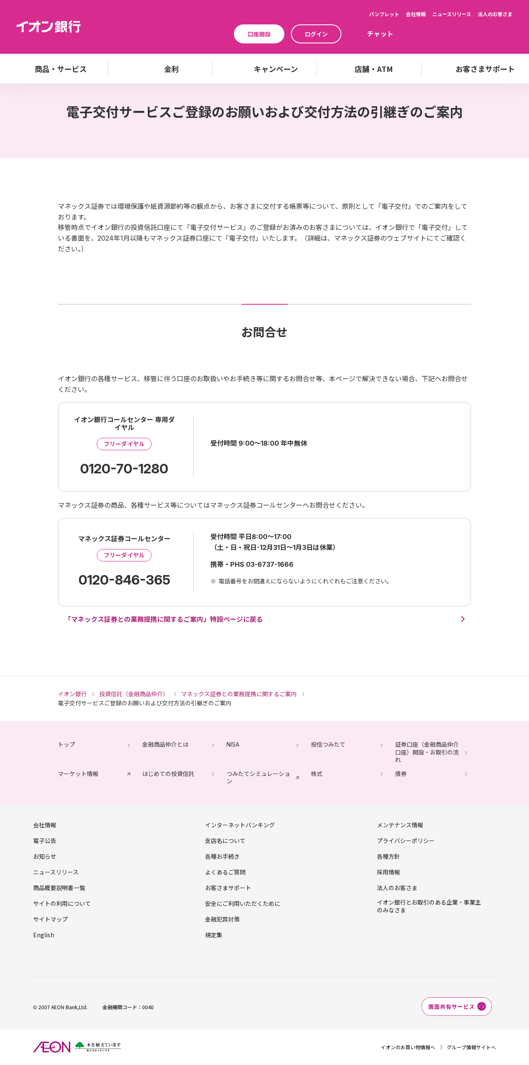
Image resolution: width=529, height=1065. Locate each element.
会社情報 (416, 13)
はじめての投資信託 (168, 773)
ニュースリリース (451, 13)
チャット (380, 33)
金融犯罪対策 (222, 919)
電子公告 (44, 840)
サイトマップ (50, 919)
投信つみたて (328, 744)
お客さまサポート (228, 888)
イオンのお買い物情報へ (408, 1047)
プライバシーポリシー (406, 840)
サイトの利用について (62, 903)
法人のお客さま (495, 13)
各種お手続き (222, 856)
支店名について (225, 840)
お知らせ (44, 856)
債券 (401, 773)
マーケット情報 (78, 773)
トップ (66, 744)
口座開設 (259, 34)
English (43, 935)
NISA (232, 744)
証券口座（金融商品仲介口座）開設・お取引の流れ (427, 752)
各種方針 (388, 856)
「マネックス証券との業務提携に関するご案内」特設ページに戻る (163, 619)
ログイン (316, 34)
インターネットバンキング (240, 825)
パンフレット (384, 13)
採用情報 (388, 872)
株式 (316, 773)
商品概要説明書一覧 (59, 888)
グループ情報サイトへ (471, 1047)
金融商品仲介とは (165, 744)
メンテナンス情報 (400, 825)
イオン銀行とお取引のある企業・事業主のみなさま (429, 905)
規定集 (213, 935)
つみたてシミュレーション (258, 777)
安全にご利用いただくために (242, 903)
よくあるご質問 (225, 872)
